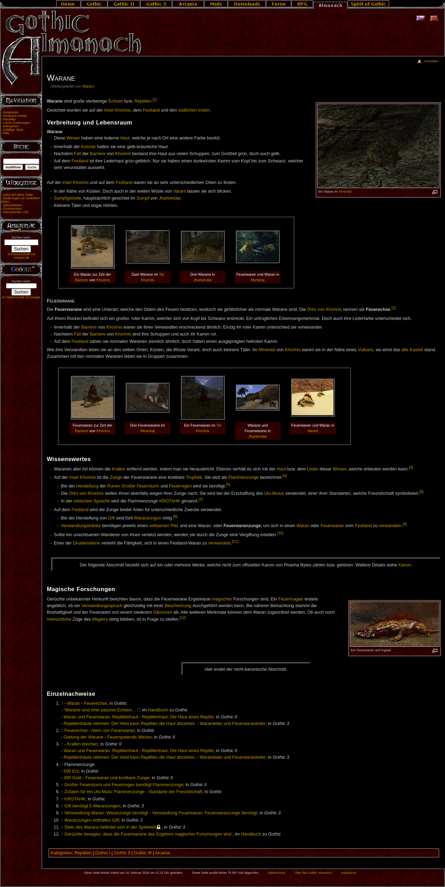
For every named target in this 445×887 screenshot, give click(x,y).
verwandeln (390, 525)
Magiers (100, 619)
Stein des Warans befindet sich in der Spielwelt (110, 827)
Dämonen (162, 612)
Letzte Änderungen (16, 122)
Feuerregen (180, 486)
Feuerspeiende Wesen (129, 737)
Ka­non (404, 565)
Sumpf (143, 198)
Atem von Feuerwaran (113, 730)
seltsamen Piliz (164, 525)
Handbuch (158, 710)
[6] (422, 492)
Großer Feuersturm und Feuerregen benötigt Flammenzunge (123, 784)
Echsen (115, 101)
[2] (394, 308)
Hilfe (6, 133)
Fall (77, 153)
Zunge (116, 477)
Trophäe (194, 477)
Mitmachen (11, 126)
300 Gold (73, 777)
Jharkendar (170, 198)
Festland (151, 110)
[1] (155, 99)
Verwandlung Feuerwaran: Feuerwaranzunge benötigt (204, 813)
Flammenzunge (243, 477)
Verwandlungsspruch (101, 605)
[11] (235, 541)
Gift (111, 518)
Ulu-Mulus (274, 493)
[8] (175, 516)
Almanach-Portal (15, 116)
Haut (125, 138)
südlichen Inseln (194, 110)
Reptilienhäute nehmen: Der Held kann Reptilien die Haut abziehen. (130, 723)
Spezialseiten (12, 205)
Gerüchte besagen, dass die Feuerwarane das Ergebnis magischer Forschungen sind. (148, 834)
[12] (183, 617)
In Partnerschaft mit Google (21, 297)
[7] (200, 499)
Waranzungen (147, 518)
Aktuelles (9, 119)
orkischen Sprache (91, 501)
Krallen (119, 469)
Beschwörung (178, 605)
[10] (280, 533)
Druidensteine (86, 543)
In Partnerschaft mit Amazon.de (21, 255)
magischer (222, 599)
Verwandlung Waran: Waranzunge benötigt (106, 813)
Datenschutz (277, 872)
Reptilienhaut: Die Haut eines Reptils (178, 717)
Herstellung (87, 486)
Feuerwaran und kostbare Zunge (117, 777)
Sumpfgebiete (67, 198)
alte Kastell (412, 349)
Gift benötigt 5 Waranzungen (92, 806)
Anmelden (431, 61)
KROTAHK (169, 501)
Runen (113, 486)
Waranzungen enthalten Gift (91, 820)
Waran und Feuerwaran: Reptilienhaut (101, 717)
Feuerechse (95, 703)
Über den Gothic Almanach (313, 872)
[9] (405, 524)
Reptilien (142, 101)
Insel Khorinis (117, 110)
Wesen (73, 138)
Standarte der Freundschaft (175, 791)
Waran (87, 86)
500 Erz (71, 771)
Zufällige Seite (13, 129)
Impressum (348, 872)
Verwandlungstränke (81, 525)
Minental (345, 191)
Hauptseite (10, 112)
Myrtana (257, 280)
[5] (228, 484)
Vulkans (365, 349)
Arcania (162, 852)
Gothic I (102, 852)
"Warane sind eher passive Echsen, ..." (102, 710)
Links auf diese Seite (18, 194)
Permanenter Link (15, 212)
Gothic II (122, 852)
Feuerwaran (332, 525)
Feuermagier (290, 599)
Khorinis (123, 153)
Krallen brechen (82, 744)
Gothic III (143, 852)
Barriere (98, 153)
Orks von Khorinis (324, 309)
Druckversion (12, 208)
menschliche (59, 619)
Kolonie (88, 146)
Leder (312, 469)
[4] (284, 476)
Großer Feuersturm (140, 486)
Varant (179, 191)
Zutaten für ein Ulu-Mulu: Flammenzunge (104, 791)
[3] (411, 467)
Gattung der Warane (84, 737)
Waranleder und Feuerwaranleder (232, 723)
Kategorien (61, 852)
